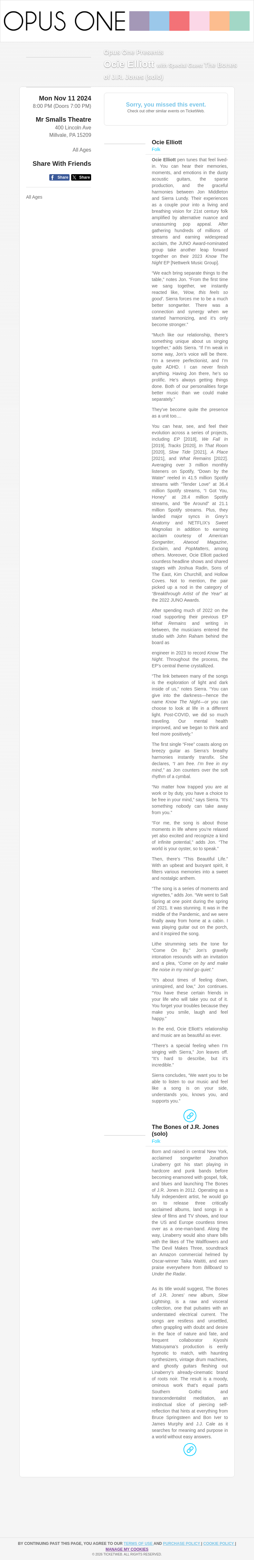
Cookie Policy (219, 1543)
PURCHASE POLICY (182, 1543)
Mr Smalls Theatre (63, 132)
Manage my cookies (127, 1549)
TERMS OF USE (139, 1543)
